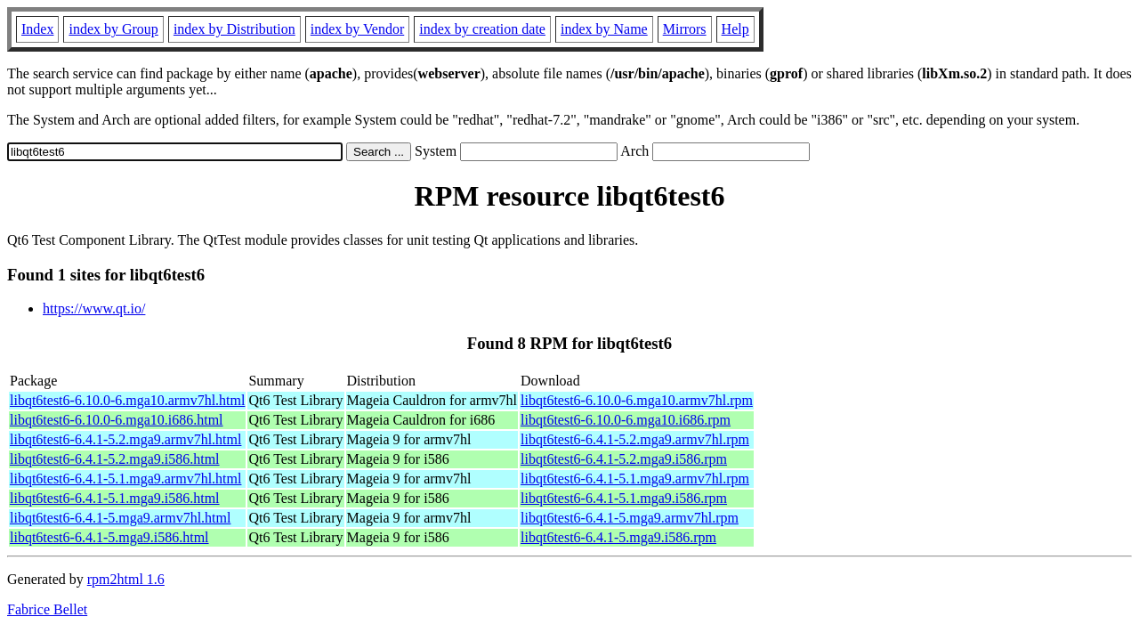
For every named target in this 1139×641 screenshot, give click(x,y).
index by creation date (482, 29)
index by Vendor (357, 29)
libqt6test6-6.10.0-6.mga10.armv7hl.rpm (637, 400)
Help (735, 29)
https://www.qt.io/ (94, 308)
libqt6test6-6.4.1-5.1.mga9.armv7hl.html (125, 478)
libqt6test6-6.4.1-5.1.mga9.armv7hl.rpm (635, 478)
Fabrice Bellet (47, 609)
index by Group (113, 29)
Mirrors (685, 29)
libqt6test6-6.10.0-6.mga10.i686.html (116, 419)
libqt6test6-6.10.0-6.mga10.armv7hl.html (127, 400)
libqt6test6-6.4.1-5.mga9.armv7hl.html (120, 517)
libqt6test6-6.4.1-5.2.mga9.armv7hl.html (125, 439)
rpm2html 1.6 (126, 579)
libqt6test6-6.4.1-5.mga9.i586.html (109, 537)
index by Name (604, 29)
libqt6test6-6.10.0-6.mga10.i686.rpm (626, 419)
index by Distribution (234, 29)
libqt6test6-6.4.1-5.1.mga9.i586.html (115, 498)
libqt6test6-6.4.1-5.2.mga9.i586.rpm (624, 459)
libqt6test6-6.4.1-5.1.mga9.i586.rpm (624, 498)
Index (37, 29)
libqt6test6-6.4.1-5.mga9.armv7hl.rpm (630, 517)
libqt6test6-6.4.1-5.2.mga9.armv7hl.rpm (635, 439)
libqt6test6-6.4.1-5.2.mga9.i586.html (115, 459)
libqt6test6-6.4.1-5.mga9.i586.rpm (618, 537)
